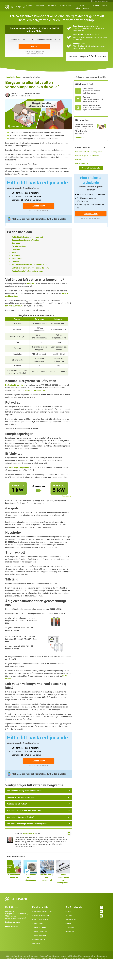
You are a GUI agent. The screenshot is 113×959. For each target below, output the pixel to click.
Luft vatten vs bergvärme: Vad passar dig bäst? (30, 268)
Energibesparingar (19, 246)
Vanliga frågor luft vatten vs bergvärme (27, 271)
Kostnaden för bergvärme (15, 385)
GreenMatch (10, 77)
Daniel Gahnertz (28, 833)
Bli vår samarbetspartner (99, 1)
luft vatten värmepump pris (35, 390)
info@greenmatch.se (12, 922)
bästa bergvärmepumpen (19, 467)
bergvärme (31, 284)
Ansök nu (78, 138)
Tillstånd (15, 262)
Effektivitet (16, 249)
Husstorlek (16, 255)
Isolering (96, 5)
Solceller (29, 5)
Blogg (18, 77)
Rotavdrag (16, 243)
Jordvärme (51, 5)
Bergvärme (40, 5)
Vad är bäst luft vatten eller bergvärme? (27, 237)
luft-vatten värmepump (14, 306)
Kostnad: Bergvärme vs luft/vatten (25, 240)
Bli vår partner (13, 926)
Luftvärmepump (65, 5)
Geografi (15, 252)
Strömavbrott (17, 259)
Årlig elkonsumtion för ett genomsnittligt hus (29, 265)
